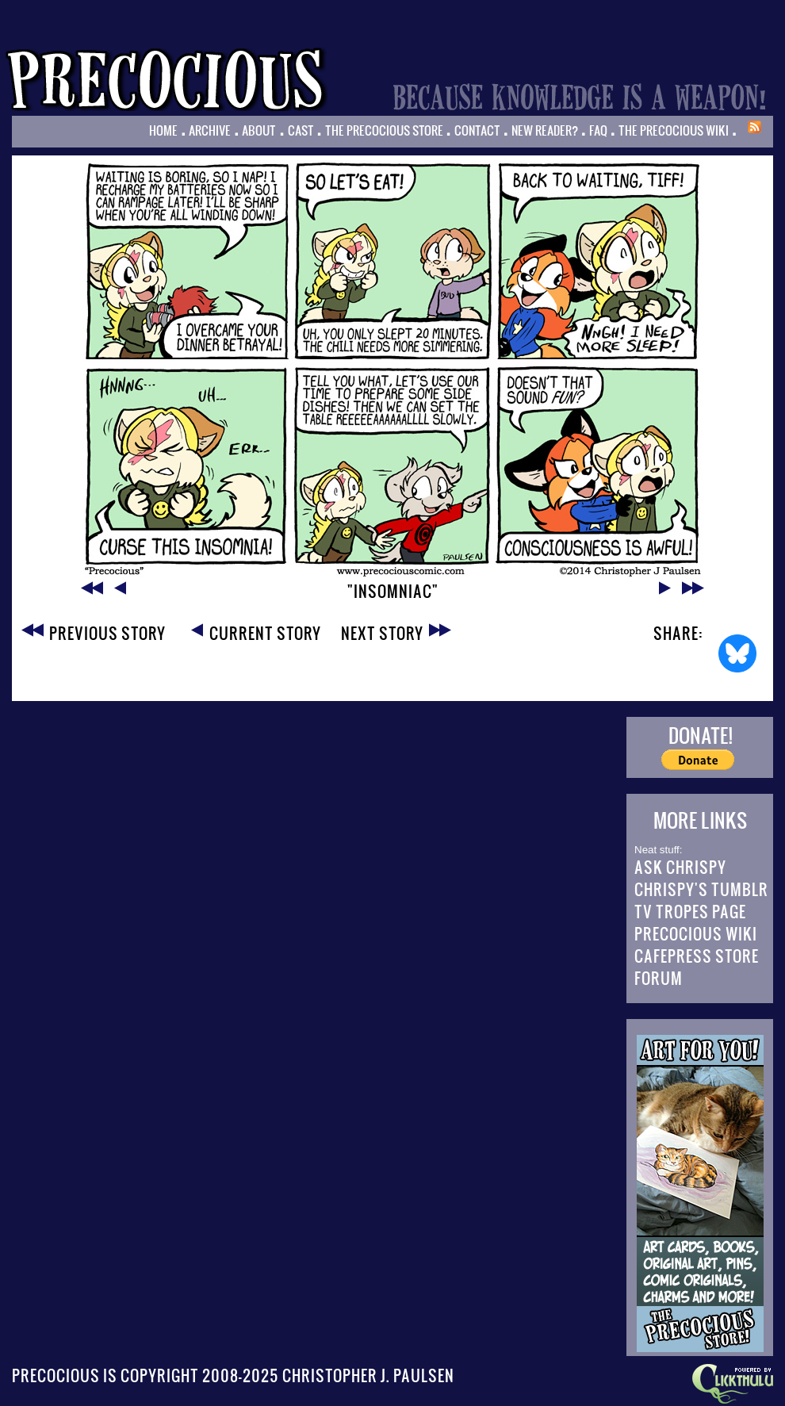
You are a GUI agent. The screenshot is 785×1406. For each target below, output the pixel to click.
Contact (477, 130)
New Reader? (544, 130)
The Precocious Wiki (673, 130)
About (259, 130)
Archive (210, 130)
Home (163, 130)
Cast (301, 130)
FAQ (598, 130)
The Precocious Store (384, 130)
